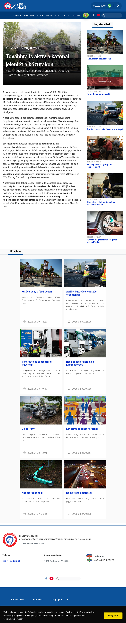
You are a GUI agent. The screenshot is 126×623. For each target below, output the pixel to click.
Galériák (76, 15)
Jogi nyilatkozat (60, 599)
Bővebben (18, 619)
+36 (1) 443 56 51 (11, 561)
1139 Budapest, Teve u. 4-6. (32, 543)
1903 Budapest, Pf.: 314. (56, 561)
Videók (49, 15)
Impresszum (17, 599)
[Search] (68, 578)
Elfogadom (113, 615)
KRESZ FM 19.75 (62, 15)
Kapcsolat (38, 599)
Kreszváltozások (32, 15)
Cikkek (17, 15)
